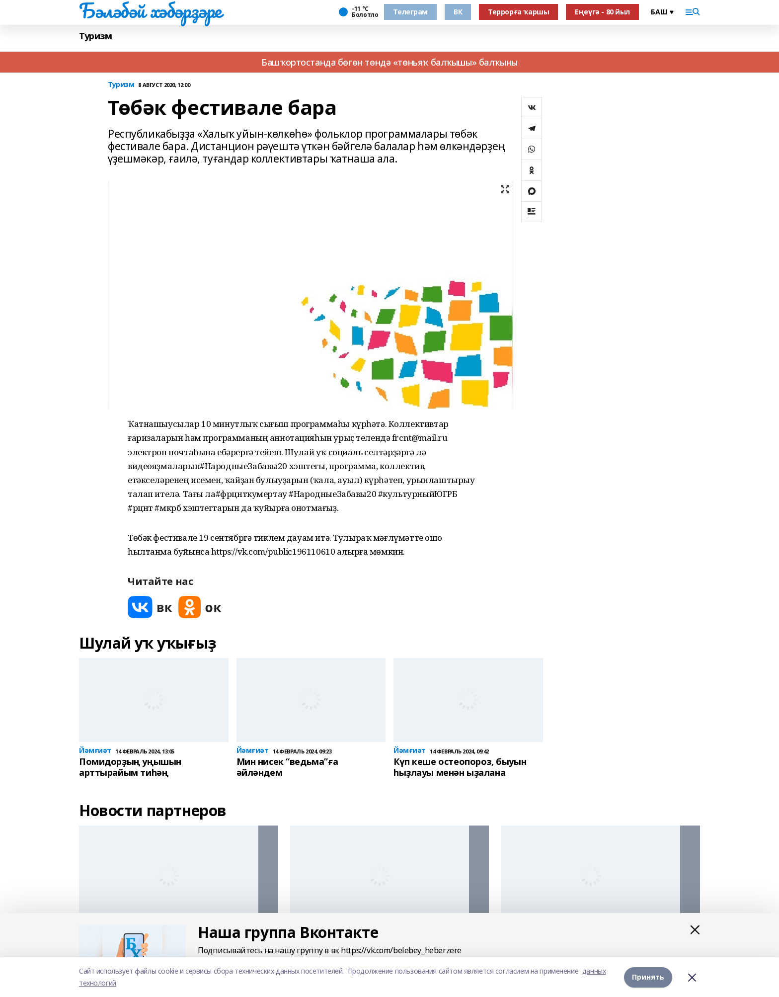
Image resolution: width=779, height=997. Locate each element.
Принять (648, 977)
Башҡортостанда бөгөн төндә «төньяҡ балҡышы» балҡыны (389, 62)
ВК (458, 11)
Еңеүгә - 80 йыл (602, 11)
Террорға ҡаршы (518, 11)
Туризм (95, 36)
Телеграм (410, 11)
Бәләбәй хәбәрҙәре (150, 10)
